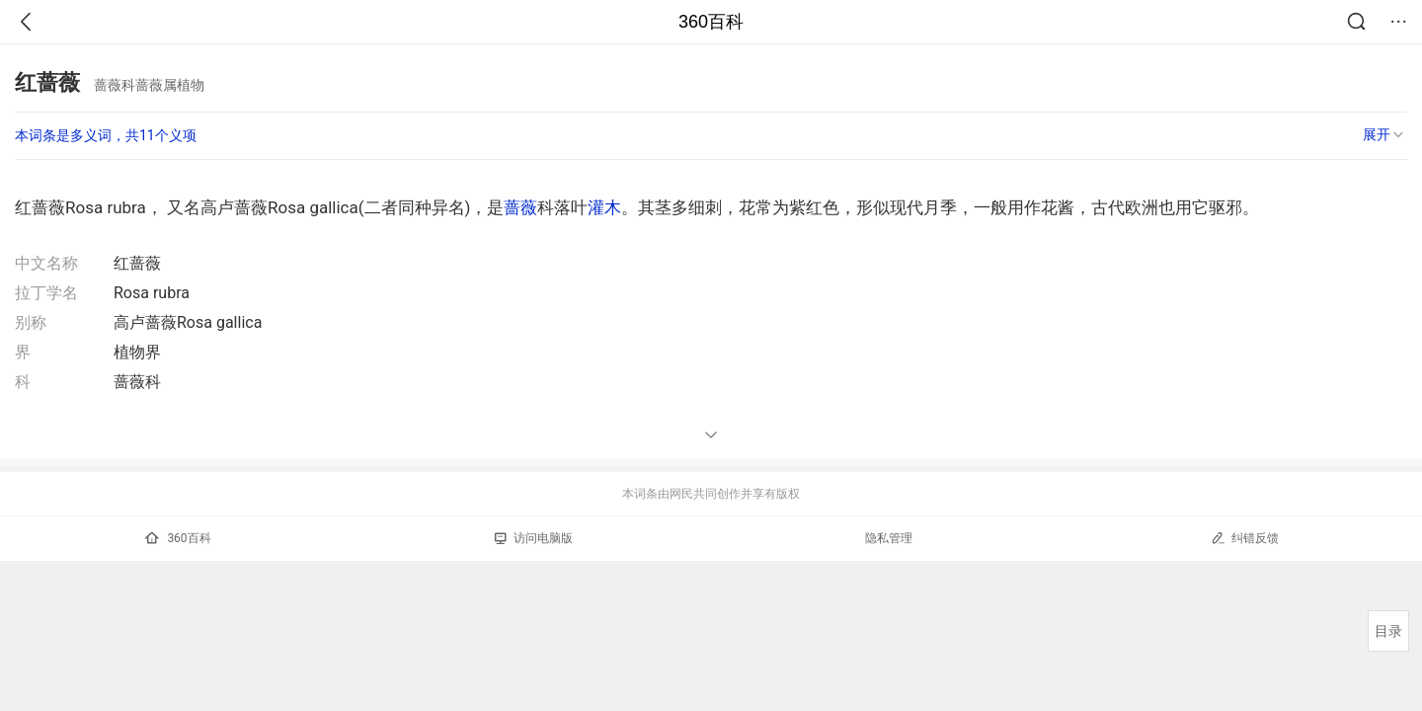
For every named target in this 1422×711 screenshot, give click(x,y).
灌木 (604, 207)
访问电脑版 (534, 538)
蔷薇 (520, 207)
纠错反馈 (1245, 537)
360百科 (711, 22)
